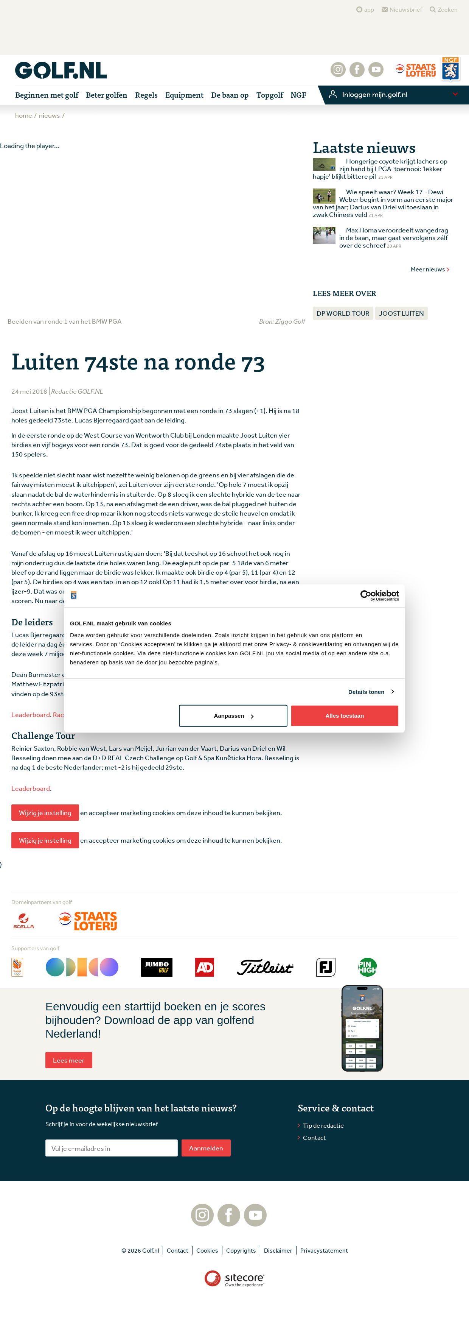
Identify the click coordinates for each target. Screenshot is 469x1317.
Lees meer (69, 1060)
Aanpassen (233, 715)
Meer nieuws (430, 269)
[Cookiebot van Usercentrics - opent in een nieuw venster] (366, 595)
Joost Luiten (401, 313)
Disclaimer (278, 1250)
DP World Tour (343, 313)
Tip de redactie (323, 1125)
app (369, 9)
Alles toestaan (345, 715)
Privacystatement (324, 1250)
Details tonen (366, 691)
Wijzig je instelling (45, 812)
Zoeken (448, 9)
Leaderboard (30, 714)
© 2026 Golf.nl (140, 1250)
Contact (314, 1137)
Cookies (207, 1250)
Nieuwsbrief (406, 9)
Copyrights (241, 1250)
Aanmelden (206, 1148)
